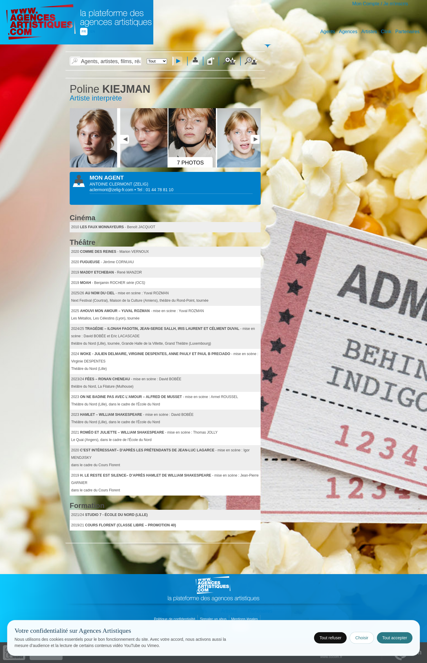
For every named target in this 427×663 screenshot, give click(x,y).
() (140, 184)
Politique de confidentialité (175, 619)
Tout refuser (330, 637)
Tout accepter (394, 637)
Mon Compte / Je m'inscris (380, 3)
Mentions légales (245, 619)
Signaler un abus (213, 619)
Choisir (361, 637)
